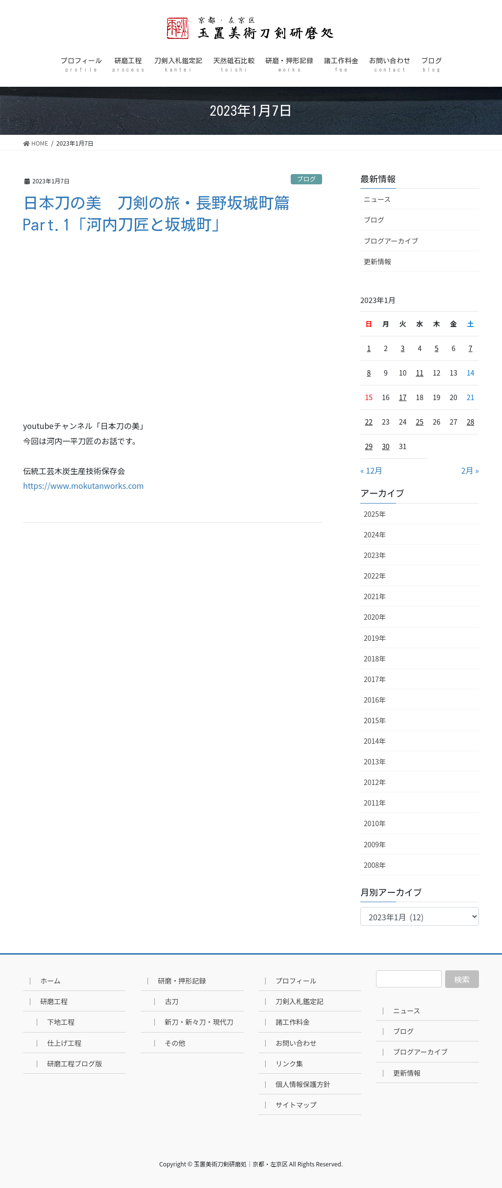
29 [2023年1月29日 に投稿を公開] (369, 446)
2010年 (375, 823)
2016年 (375, 700)
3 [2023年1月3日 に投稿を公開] (403, 348)
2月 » (470, 470)
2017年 (375, 679)
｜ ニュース (399, 1010)
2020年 (375, 617)
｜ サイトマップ (289, 1105)
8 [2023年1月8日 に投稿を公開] (369, 373)
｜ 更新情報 (400, 1073)
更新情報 (377, 261)
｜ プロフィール (289, 981)
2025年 (375, 514)
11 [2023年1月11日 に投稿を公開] (420, 373)
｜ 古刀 (164, 1001)
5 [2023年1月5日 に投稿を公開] (437, 348)
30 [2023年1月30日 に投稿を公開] (386, 446)
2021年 (375, 596)
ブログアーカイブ (391, 241)
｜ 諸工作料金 (286, 1022)
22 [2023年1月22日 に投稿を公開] (369, 422)
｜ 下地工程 (54, 1022)
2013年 (375, 761)
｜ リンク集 (282, 1063)
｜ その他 (168, 1043)
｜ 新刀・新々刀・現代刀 (192, 1022)
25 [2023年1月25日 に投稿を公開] (420, 422)
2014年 (375, 741)
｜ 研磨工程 (47, 1001)
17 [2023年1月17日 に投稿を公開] (403, 397)
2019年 (375, 638)
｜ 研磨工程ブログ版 (67, 1063)
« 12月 (371, 470)
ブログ (306, 178)
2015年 (375, 720)
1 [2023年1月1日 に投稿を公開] (369, 348)
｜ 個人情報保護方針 (296, 1084)
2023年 (375, 555)
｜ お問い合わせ (289, 1043)
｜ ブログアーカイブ (413, 1052)
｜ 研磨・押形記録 (175, 981)
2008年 (375, 865)
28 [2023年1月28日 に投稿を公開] (471, 422)
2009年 (375, 844)
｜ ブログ (396, 1031)
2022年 (375, 576)
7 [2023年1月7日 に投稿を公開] (471, 348)
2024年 (375, 534)
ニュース (377, 199)
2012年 (375, 782)
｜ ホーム (43, 981)
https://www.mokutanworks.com (83, 485)
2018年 (375, 658)
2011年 (375, 803)
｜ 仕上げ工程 (57, 1043)
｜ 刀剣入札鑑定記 (293, 1001)
